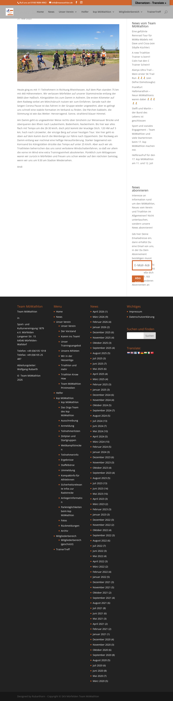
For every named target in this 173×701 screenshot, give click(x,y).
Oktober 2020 (100, 649)
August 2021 (100, 603)
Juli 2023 (97, 483)
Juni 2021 (98, 613)
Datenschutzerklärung (141, 316)
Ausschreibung (69, 420)
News (51, 12)
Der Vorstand (68, 331)
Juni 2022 (98, 550)
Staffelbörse (68, 465)
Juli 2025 (97, 358)
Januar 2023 (99, 514)
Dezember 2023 (101, 457)
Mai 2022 (98, 556)
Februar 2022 (100, 571)
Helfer (85, 12)
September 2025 (102, 347)
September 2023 (102, 472)
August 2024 (100, 415)
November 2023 (102, 462)
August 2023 (100, 478)
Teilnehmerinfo (69, 454)
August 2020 (100, 660)
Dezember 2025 (101, 332)
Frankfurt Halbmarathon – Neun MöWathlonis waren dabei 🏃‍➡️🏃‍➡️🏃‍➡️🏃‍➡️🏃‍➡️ (143, 95)
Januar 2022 (99, 576)
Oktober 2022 (100, 530)
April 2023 (98, 498)
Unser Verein (66, 12)
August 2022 (100, 540)
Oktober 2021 (100, 592)
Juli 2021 (97, 608)
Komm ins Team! (70, 336)
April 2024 (98, 436)
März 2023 (99, 504)
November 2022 (102, 524)
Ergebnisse (67, 459)
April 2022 (98, 561)
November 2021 (102, 587)
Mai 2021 (98, 618)
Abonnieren (138, 279)
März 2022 (99, 566)
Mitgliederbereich (129, 12)
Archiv (64, 530)
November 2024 (102, 400)
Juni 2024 (98, 426)
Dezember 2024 (101, 394)
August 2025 (100, 353)
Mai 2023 (98, 493)
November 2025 (102, 337)
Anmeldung (67, 425)
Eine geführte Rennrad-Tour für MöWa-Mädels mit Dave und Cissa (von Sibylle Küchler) (143, 39)
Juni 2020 (98, 670)
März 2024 (99, 441)
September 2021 (102, 597)
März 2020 (99, 681)
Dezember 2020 (101, 639)
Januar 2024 (99, 452)
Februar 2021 (100, 629)
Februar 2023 (100, 509)
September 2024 (102, 410)
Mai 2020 (98, 676)
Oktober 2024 (100, 405)
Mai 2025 (98, 368)
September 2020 (102, 655)
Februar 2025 (100, 384)
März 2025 (99, 379)
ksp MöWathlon (102, 12)
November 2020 (102, 644)
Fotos (64, 520)
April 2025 (98, 374)
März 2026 (99, 316)
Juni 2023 (98, 488)
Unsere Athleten (70, 350)
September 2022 (102, 535)
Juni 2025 (98, 363)
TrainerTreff (154, 12)
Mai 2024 (98, 431)
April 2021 (98, 623)
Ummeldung (68, 470)
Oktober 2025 (100, 342)
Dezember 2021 (101, 582)
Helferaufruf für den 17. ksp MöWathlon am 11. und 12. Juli (143, 159)
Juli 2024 (97, 420)
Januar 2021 (99, 634)
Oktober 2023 (100, 467)
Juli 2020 (97, 665)
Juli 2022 (97, 545)
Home (40, 12)
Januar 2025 (99, 389)
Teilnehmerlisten (70, 431)
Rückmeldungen (70, 525)
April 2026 (98, 311)
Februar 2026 (100, 321)
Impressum (135, 311)
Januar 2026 (99, 327)
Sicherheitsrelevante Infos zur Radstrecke (71, 488)
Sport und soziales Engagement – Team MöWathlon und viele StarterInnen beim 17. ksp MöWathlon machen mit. (143, 138)
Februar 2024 (100, 446)
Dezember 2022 (101, 519)
